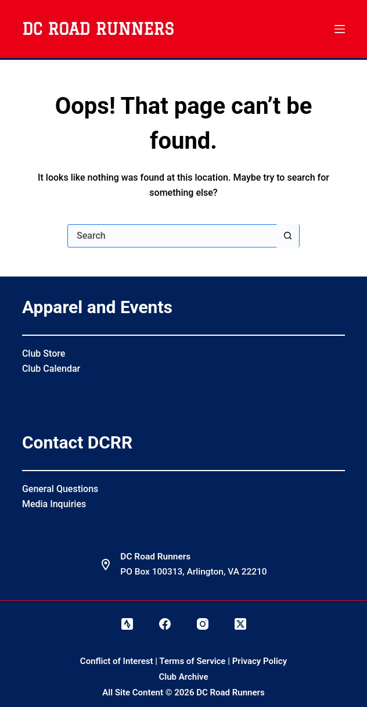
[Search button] (287, 235)
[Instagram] (202, 623)
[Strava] (127, 623)
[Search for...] (172, 235)
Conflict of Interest (116, 661)
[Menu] (339, 29)
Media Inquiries (54, 503)
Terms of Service (192, 661)
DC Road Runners (98, 29)
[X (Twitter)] (240, 623)
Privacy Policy (259, 661)
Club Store (43, 353)
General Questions (60, 488)
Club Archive (183, 677)
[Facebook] (164, 623)
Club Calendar (51, 368)
